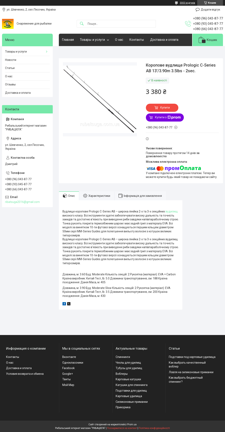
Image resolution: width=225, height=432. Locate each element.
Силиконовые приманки (132, 401)
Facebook (68, 368)
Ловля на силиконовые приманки (191, 372)
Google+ (67, 373)
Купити (165, 107)
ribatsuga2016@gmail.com (22, 202)
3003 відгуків (187, 2)
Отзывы (10, 84)
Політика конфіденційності (154, 428)
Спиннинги (123, 357)
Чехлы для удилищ (128, 362)
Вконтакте (69, 357)
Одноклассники (72, 362)
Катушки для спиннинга (131, 385)
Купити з (168, 117)
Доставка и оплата (164, 40)
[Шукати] (82, 24)
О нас (119, 40)
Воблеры (122, 373)
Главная (68, 40)
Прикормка (123, 407)
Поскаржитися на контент (122, 428)
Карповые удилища (129, 396)
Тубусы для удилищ (129, 368)
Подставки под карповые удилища (192, 357)
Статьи (10, 68)
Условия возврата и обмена (25, 373)
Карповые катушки (128, 379)
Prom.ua (132, 424)
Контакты (136, 40)
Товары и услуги (92, 40)
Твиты (66, 379)
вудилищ (172, 211)
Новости (10, 59)
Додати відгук (210, 9)
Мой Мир (68, 385)
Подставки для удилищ (131, 390)
